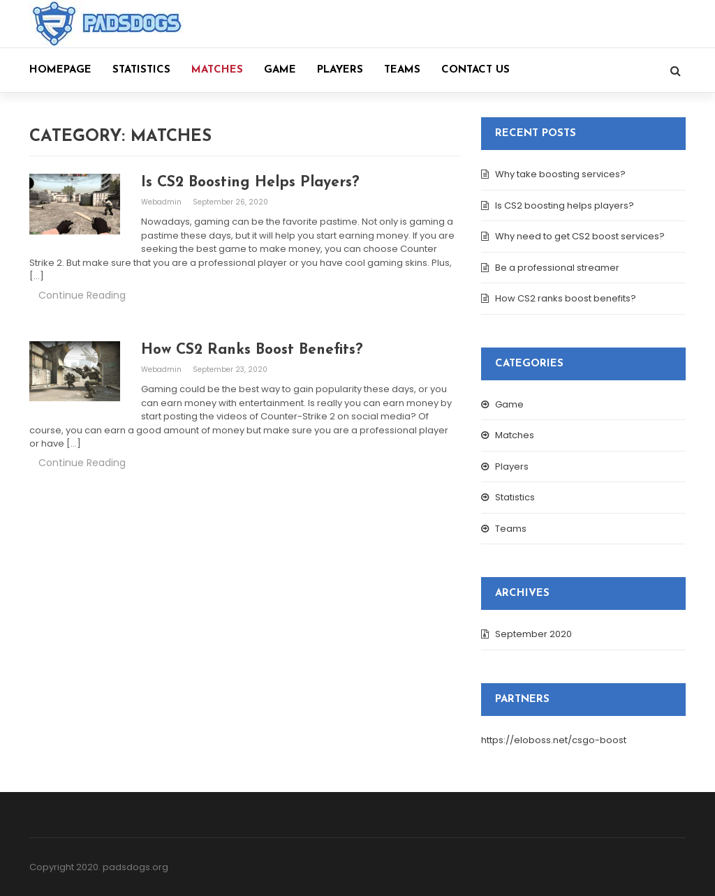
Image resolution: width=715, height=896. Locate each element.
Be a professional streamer (557, 267)
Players (340, 70)
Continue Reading (82, 295)
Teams (402, 70)
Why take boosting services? (560, 174)
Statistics (141, 70)
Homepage (60, 70)
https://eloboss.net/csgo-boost (553, 740)
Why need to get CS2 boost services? (580, 236)
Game (280, 70)
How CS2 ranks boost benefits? (565, 298)
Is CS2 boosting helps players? (564, 205)
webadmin (162, 202)
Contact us (475, 70)
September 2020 (533, 634)
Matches (217, 70)
